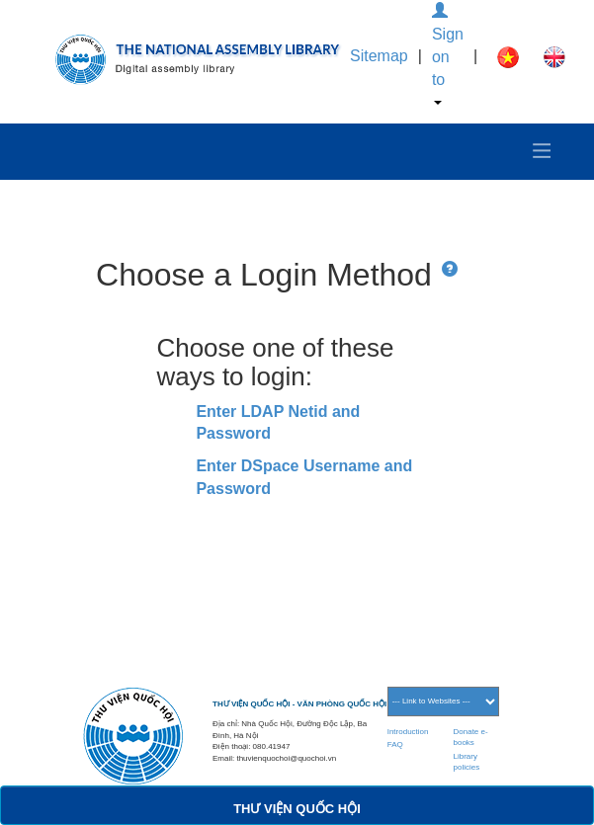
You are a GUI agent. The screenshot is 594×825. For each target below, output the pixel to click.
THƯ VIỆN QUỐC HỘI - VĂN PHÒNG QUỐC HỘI (299, 704)
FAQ (395, 744)
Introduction (408, 731)
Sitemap (379, 55)
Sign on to (448, 54)
